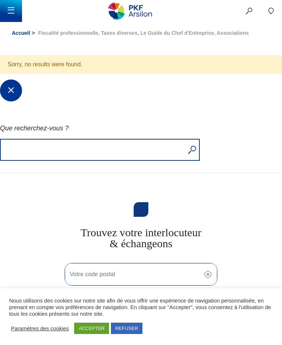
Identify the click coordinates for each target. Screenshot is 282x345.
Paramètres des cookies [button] (40, 328)
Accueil (21, 33)
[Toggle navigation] (11, 11)
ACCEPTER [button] (92, 328)
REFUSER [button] (126, 328)
